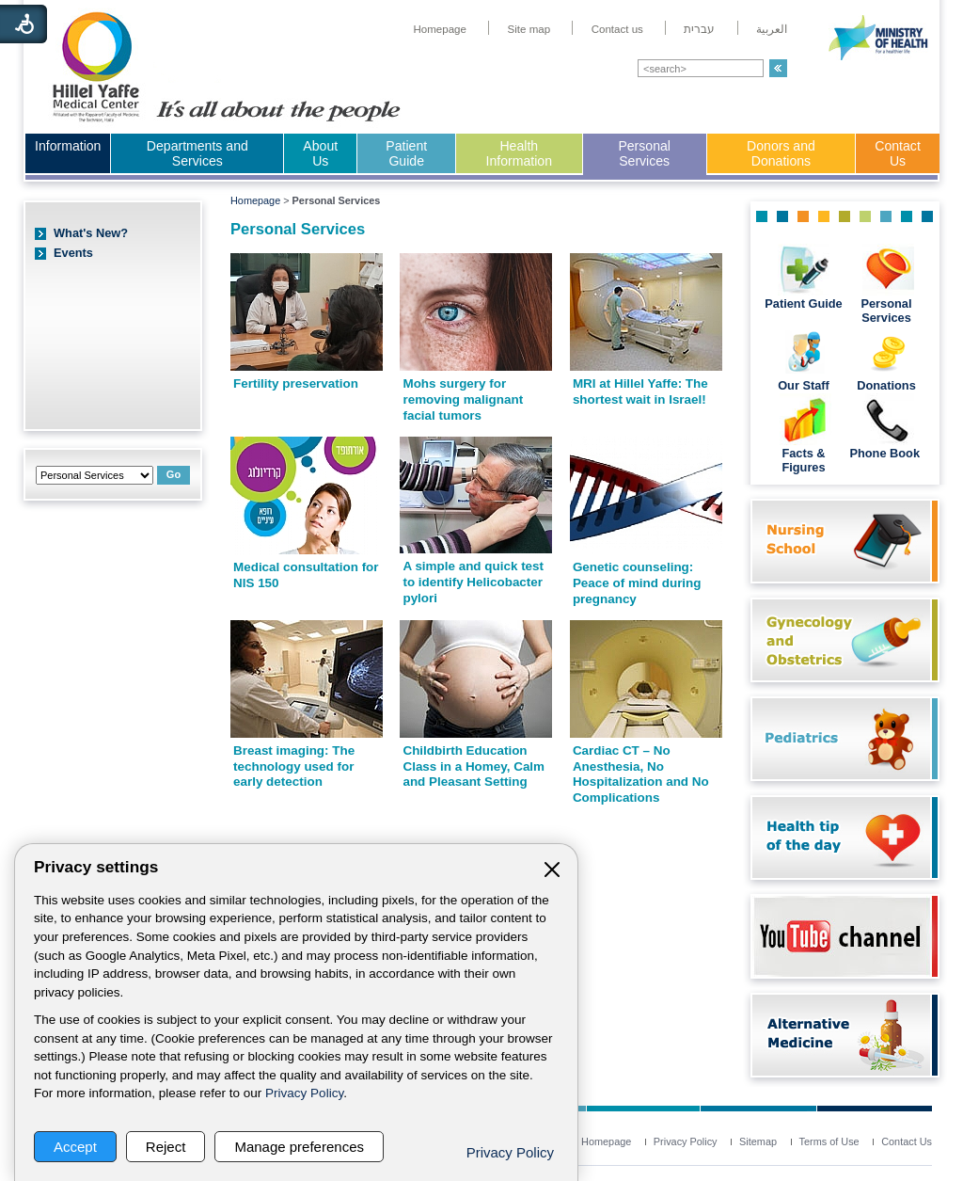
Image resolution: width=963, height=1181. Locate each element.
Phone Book (886, 453)
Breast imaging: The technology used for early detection (294, 766)
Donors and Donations (781, 153)
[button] (778, 68)
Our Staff (803, 385)
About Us (320, 153)
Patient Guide (406, 153)
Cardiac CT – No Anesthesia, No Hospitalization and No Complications (641, 774)
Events (73, 253)
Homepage (255, 200)
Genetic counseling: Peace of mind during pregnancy (637, 582)
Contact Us (898, 153)
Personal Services (644, 153)
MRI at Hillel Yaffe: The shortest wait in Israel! (640, 391)
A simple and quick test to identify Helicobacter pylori (473, 581)
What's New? (91, 233)
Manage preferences (299, 1147)
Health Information (519, 153)
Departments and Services (197, 153)
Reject (166, 1147)
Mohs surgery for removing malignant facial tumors (463, 399)
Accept (75, 1147)
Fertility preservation (295, 383)
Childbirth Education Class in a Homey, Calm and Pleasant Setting (474, 766)
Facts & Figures (803, 460)
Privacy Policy (304, 1093)
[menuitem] (439, 29)
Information (68, 145)
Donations (886, 385)
